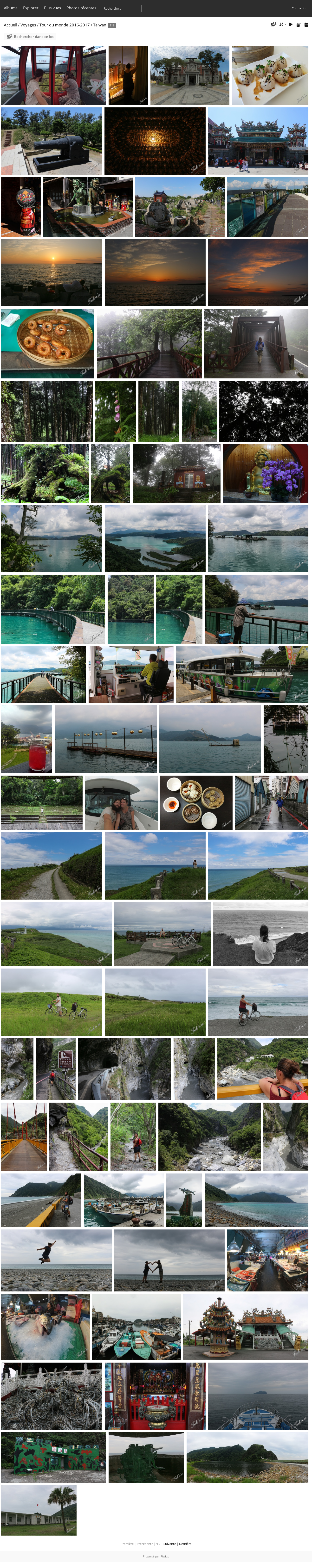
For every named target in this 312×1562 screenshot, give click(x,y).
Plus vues (52, 8)
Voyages (28, 25)
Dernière (185, 1544)
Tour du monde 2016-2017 (64, 25)
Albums (11, 8)
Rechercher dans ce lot (34, 36)
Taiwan (99, 25)
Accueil (10, 25)
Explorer (31, 8)
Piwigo (165, 1556)
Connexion (299, 8)
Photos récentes (81, 8)
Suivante (169, 1544)
